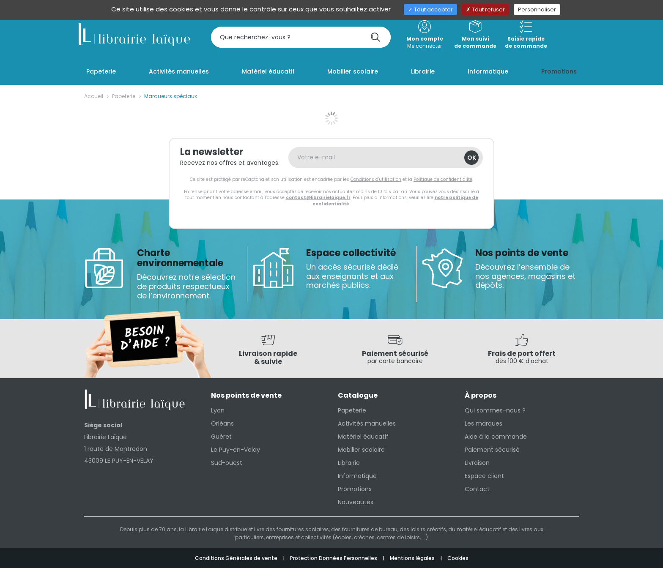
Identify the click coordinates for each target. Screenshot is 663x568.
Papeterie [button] (101, 71)
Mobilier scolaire (361, 449)
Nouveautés (355, 502)
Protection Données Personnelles (334, 558)
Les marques (483, 423)
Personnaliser (537, 9)
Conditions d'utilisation (376, 179)
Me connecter (424, 34)
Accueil (93, 96)
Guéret (221, 436)
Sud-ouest (226, 463)
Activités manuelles (367, 423)
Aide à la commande (496, 436)
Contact (477, 489)
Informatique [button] (488, 71)
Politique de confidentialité (443, 179)
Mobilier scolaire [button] (352, 71)
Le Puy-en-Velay (235, 449)
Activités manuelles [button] (179, 71)
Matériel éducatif (363, 436)
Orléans (222, 423)
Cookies (457, 558)
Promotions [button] (559, 71)
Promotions (355, 489)
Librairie (349, 463)
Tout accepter (430, 9)
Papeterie (123, 96)
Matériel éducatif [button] (268, 71)
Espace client (484, 476)
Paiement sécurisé (492, 449)
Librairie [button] (423, 71)
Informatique (357, 476)
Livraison (477, 463)
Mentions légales (413, 558)
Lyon (218, 410)
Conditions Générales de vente (237, 558)
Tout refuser (485, 9)
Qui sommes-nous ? (495, 410)
